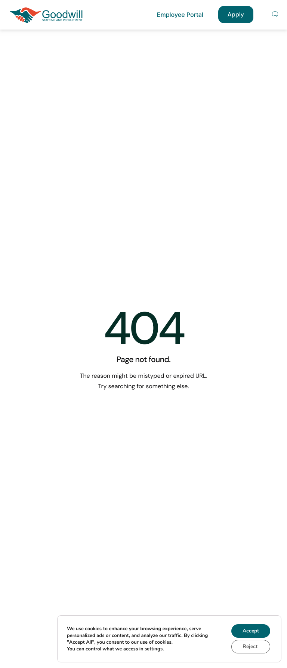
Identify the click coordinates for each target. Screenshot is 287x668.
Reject (250, 646)
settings (154, 649)
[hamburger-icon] (276, 14)
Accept (251, 630)
